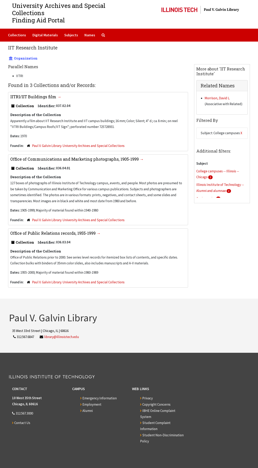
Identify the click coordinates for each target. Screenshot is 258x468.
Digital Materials (45, 35)
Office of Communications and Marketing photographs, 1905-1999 (75, 159)
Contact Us (22, 423)
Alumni (87, 410)
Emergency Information (99, 398)
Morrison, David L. (217, 98)
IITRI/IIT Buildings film (33, 96)
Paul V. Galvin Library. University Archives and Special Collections (78, 145)
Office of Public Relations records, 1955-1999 (53, 233)
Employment (91, 404)
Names (89, 35)
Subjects (71, 35)
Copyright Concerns (156, 404)
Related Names (218, 85)
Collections (17, 35)
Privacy (147, 398)
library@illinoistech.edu (61, 337)
